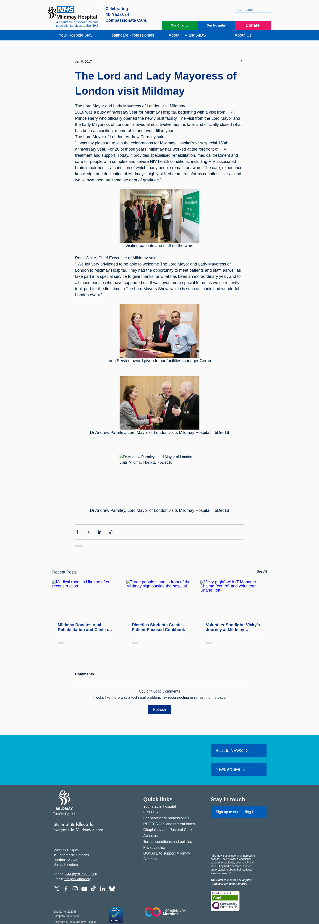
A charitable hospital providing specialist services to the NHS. (77, 23)
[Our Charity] (180, 25)
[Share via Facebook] (77, 532)
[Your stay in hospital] (171, 807)
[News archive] (239, 769)
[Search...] (252, 10)
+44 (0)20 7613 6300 (81, 874)
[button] (76, 35)
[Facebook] (66, 888)
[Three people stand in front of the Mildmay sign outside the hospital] (159, 598)
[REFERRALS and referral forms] (171, 824)
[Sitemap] (171, 859)
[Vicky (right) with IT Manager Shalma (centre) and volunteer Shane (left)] (233, 598)
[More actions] (241, 61)
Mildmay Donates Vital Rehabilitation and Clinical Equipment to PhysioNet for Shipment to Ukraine (85, 627)
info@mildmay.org (77, 879)
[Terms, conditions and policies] (171, 842)
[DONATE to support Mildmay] (171, 853)
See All (262, 571)
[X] (56, 888)
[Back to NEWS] (239, 750)
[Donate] (253, 25)
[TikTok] (93, 888)
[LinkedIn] (102, 888)
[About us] (171, 836)
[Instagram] (75, 888)
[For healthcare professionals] (171, 818)
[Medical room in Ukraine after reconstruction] (85, 598)
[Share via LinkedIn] (99, 532)
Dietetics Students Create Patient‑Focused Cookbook (158, 627)
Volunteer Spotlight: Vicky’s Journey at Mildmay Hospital (233, 627)
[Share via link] (111, 532)
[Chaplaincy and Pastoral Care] (171, 830)
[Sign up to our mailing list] (239, 812)
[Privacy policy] (171, 848)
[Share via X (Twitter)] (88, 532)
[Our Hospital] (216, 25)
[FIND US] (171, 812)
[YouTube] (84, 888)
